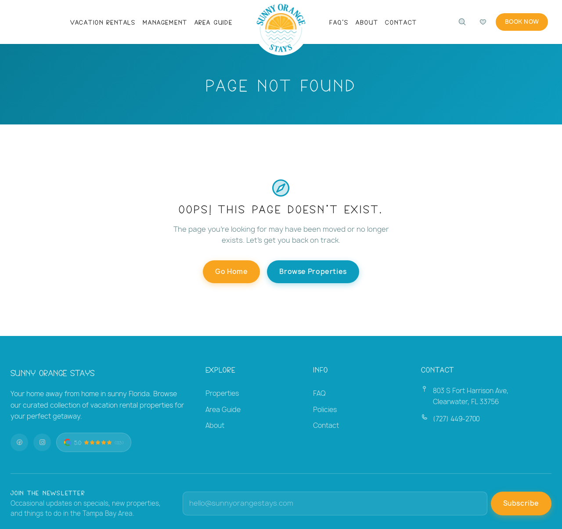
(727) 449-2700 (456, 418)
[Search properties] (458, 22)
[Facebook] (19, 442)
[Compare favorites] (480, 22)
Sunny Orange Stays (53, 372)
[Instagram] (42, 442)
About (367, 22)
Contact (401, 22)
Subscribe (521, 503)
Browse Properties (312, 271)
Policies (325, 409)
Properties (222, 393)
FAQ (319, 393)
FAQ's (339, 22)
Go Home (231, 271)
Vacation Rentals (103, 22)
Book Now (520, 22)
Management (165, 22)
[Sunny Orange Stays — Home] (281, 29)
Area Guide (214, 22)
